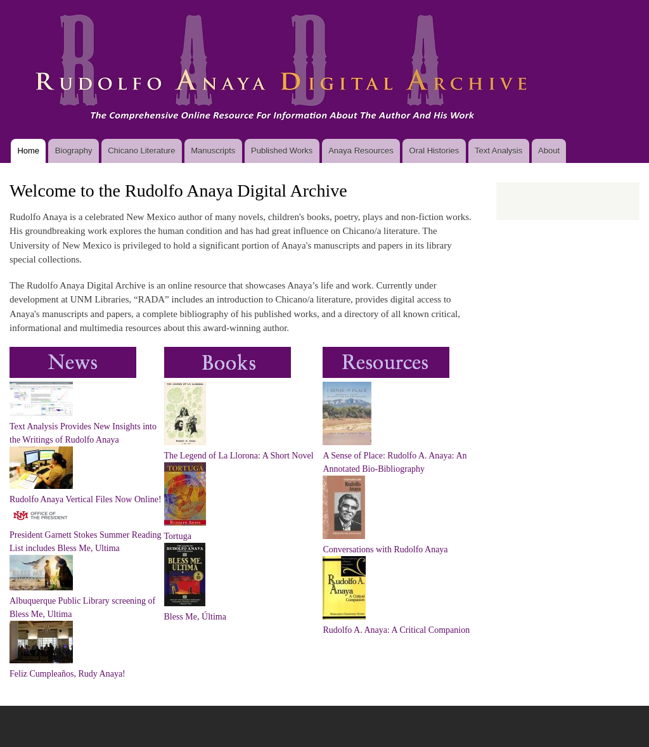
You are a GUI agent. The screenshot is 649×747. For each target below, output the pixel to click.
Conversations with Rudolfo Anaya (385, 549)
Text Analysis (498, 150)
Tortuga (177, 536)
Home (28, 150)
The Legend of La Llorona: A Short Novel (239, 455)
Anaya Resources (361, 150)
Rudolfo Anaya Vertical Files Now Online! (86, 499)
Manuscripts (213, 150)
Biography (74, 150)
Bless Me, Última (195, 616)
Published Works (281, 150)
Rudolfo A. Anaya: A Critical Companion (396, 630)
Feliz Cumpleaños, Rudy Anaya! (67, 674)
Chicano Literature (141, 150)
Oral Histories (434, 150)
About (549, 150)
